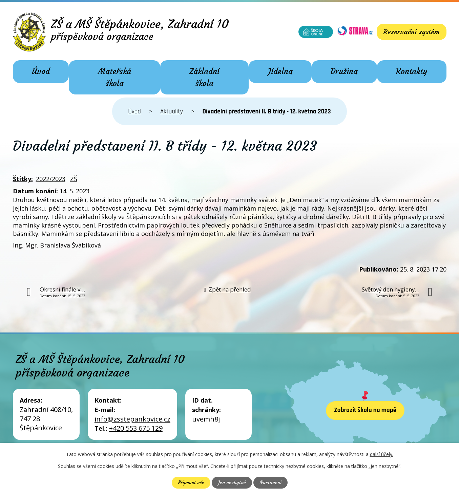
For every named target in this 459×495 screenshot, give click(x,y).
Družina (344, 71)
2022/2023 (50, 179)
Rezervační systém (411, 31)
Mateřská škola (114, 77)
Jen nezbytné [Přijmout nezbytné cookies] (232, 482)
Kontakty (411, 71)
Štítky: (23, 179)
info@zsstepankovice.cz (132, 419)
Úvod (41, 71)
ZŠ (73, 179)
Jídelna (280, 71)
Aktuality (171, 111)
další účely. (381, 454)
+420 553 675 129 (136, 428)
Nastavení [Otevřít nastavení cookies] (270, 482)
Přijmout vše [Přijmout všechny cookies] (191, 482)
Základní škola (204, 77)
